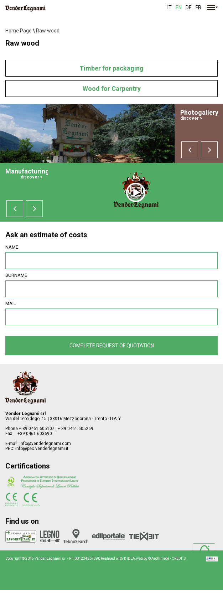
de (189, 7)
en (179, 7)
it (169, 7)
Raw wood (47, 30)
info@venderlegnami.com (45, 443)
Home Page (18, 30)
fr (198, 7)
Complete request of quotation (111, 345)
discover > (191, 118)
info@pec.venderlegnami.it (41, 448)
